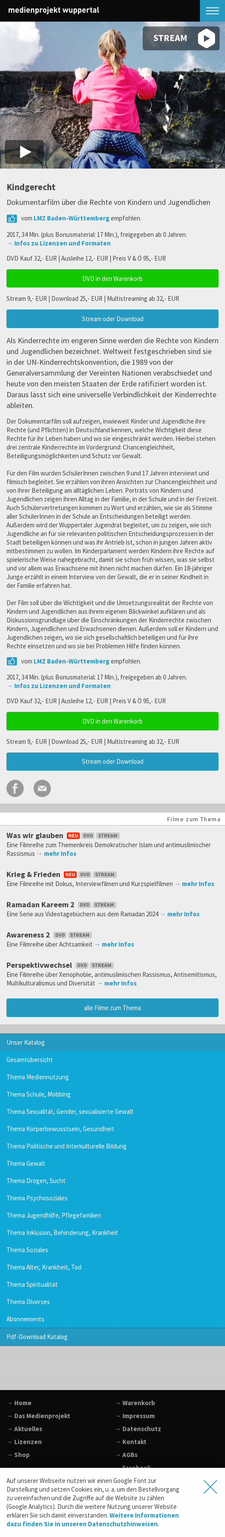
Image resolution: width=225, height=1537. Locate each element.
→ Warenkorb (135, 1403)
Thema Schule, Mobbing (38, 1094)
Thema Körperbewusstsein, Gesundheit (60, 1129)
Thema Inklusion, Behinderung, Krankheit (62, 1232)
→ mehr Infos (56, 853)
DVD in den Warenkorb (112, 278)
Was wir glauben (64, 835)
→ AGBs (126, 1455)
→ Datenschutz (138, 1429)
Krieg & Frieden (62, 874)
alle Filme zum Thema (112, 1008)
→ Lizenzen (24, 1442)
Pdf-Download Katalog (37, 1337)
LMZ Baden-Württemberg (71, 218)
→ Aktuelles (24, 1429)
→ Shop (18, 1455)
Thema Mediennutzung (37, 1077)
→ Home (18, 1403)
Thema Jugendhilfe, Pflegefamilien (53, 1215)
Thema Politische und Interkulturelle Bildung (66, 1146)
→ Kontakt (131, 1442)
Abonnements (25, 1319)
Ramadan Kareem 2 (62, 904)
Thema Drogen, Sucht (36, 1181)
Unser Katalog (25, 1042)
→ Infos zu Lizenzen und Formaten (58, 243)
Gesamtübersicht (29, 1059)
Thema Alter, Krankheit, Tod (43, 1267)
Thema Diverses (28, 1302)
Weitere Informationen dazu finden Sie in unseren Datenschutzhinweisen (92, 1519)
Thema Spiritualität (32, 1284)
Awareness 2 (50, 935)
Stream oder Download (113, 319)
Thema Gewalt (25, 1163)
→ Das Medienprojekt (38, 1416)
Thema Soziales (27, 1250)
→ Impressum (135, 1416)
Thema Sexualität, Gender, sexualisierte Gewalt (70, 1111)
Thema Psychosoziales (37, 1198)
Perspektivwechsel (61, 965)
